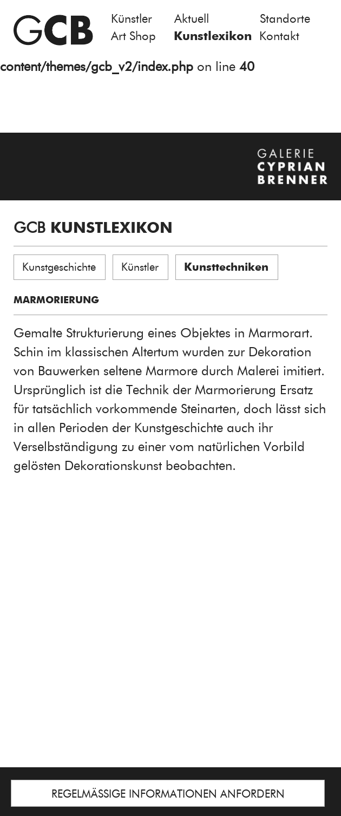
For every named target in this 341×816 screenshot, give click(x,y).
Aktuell (191, 18)
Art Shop (133, 36)
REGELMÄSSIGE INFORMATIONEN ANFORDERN (168, 793)
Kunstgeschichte (59, 266)
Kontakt (279, 36)
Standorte (285, 18)
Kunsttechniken (226, 266)
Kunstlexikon (213, 36)
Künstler (131, 18)
